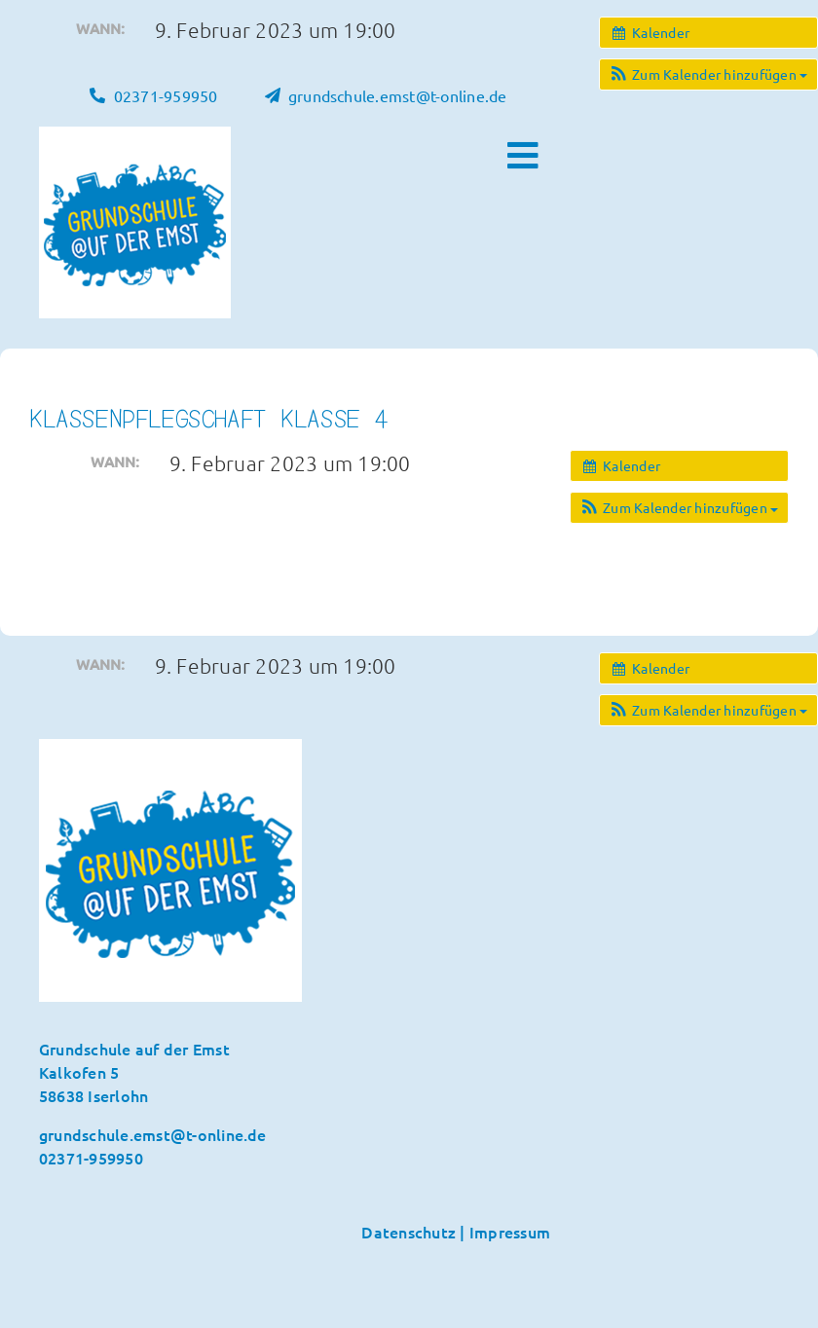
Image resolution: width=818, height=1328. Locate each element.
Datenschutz (408, 1231)
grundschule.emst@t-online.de (153, 1134)
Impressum (509, 1231)
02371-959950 (91, 1157)
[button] (708, 74)
